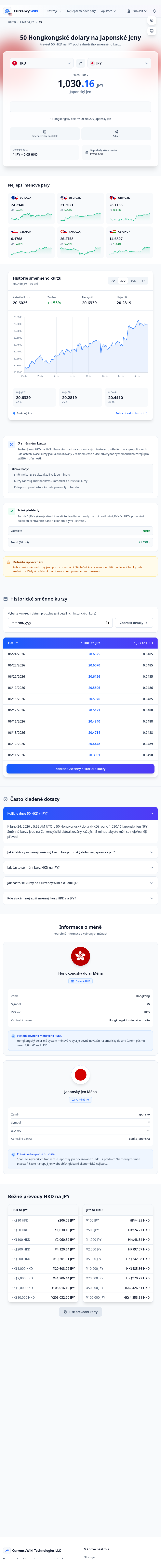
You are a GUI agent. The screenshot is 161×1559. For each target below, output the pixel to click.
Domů (12, 22)
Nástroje (89, 1557)
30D (123, 280)
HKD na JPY (27, 22)
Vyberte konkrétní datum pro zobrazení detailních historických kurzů (52, 613)
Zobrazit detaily (134, 623)
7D (113, 280)
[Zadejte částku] (80, 107)
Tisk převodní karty (80, 1312)
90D (133, 280)
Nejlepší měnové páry (81, 11)
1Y (143, 280)
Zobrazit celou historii (132, 413)
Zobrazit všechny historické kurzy (81, 769)
